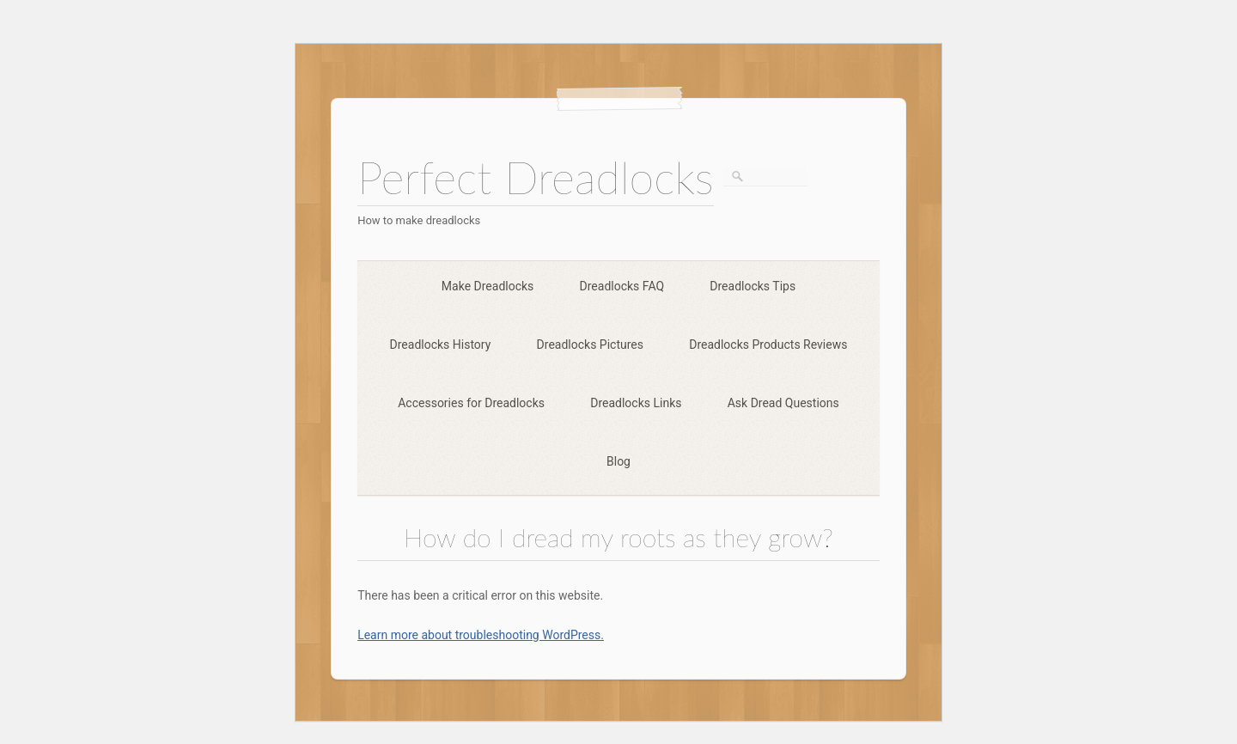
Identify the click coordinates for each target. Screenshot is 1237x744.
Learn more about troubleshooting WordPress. (480, 635)
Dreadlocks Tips (752, 286)
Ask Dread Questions (783, 403)
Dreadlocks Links (635, 403)
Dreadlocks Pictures (590, 344)
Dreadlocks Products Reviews (768, 344)
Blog (618, 461)
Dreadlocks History (440, 344)
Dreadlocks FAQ (622, 286)
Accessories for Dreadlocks (471, 403)
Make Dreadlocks (487, 286)
